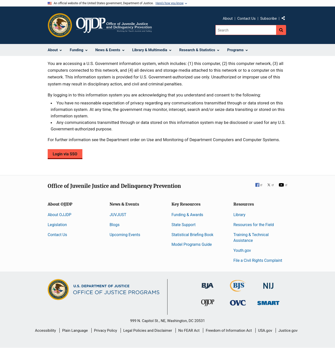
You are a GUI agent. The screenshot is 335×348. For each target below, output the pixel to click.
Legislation (57, 224)
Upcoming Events (125, 234)
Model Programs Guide (191, 244)
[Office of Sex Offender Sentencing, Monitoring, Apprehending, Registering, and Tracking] (268, 301)
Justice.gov (288, 330)
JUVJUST (118, 214)
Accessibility (45, 330)
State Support (183, 224)
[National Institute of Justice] (268, 283)
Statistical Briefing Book (192, 234)
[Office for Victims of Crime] (238, 302)
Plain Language (75, 330)
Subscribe (268, 18)
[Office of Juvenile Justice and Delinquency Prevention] (207, 304)
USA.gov (265, 330)
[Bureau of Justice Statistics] (238, 289)
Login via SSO (65, 154)
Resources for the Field (253, 224)
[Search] (245, 30)
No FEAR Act (188, 330)
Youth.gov (242, 250)
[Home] (114, 25)
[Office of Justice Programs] (60, 25)
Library (239, 214)
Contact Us (246, 18)
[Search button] (281, 30)
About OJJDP (59, 214)
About (228, 18)
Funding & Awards (187, 214)
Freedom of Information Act (229, 330)
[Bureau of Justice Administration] (207, 283)
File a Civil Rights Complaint (257, 260)
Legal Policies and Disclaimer (147, 330)
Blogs (115, 224)
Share (285, 19)
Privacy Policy (105, 330)
